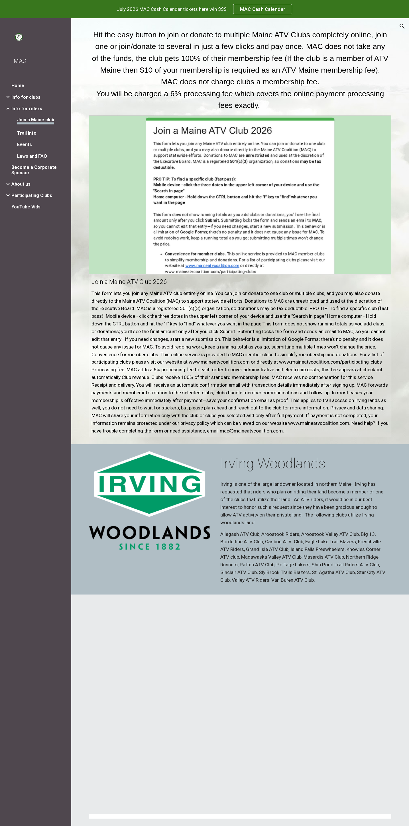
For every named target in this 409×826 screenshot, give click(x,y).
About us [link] (20, 184)
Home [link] (17, 85)
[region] (204, 9)
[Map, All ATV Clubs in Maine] (240, 700)
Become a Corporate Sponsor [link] (34, 170)
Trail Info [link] (26, 133)
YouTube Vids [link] (25, 207)
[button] (402, 26)
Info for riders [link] (26, 108)
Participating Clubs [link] (31, 195)
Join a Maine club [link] (35, 119)
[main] (240, 70)
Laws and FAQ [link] (32, 156)
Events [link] (24, 144)
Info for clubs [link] (25, 97)
